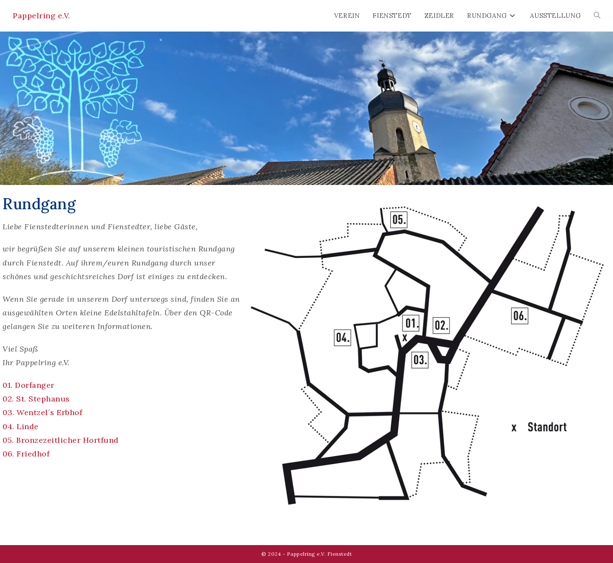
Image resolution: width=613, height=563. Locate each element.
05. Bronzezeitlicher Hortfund (61, 440)
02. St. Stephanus (36, 399)
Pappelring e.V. (41, 15)
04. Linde (21, 426)
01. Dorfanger (28, 385)
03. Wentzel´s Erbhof (42, 412)
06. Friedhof (26, 454)
